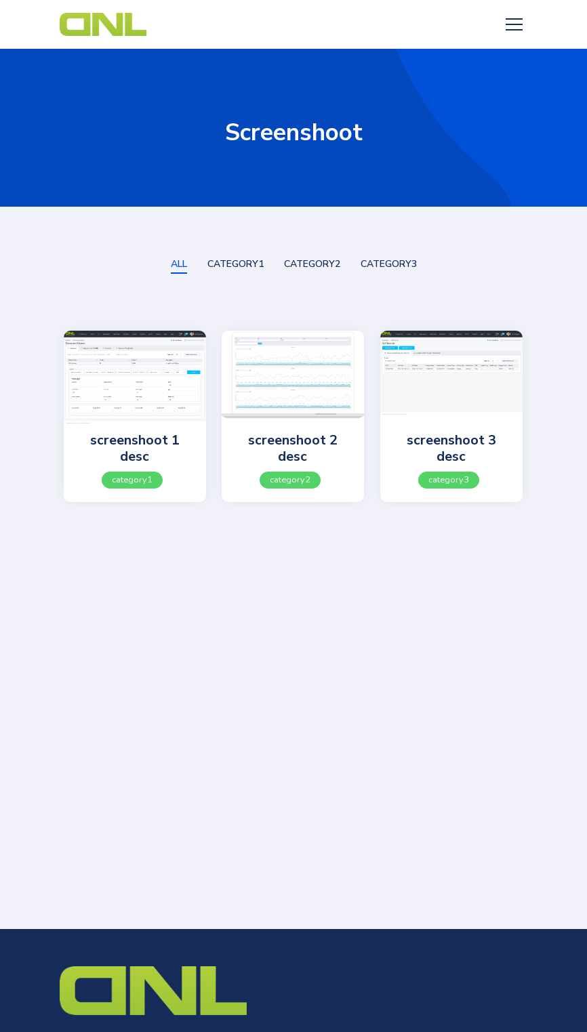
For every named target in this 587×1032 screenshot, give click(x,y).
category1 (132, 480)
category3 (448, 480)
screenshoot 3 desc (451, 448)
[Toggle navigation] (513, 24)
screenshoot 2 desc (293, 448)
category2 (290, 480)
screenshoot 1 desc (135, 448)
